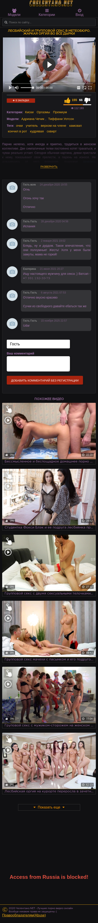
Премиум (60, 112)
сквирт (52, 131)
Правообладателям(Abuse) (24, 915)
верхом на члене (53, 125)
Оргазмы (43, 112)
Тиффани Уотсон (61, 119)
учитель (32, 125)
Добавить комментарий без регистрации (45, 380)
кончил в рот (17, 131)
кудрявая (37, 131)
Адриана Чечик (32, 119)
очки (19, 125)
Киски (29, 112)
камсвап (75, 125)
